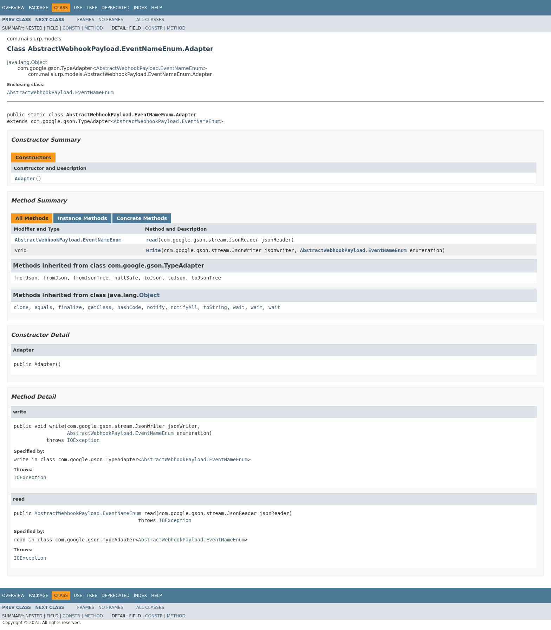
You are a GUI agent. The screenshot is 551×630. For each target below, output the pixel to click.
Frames (86, 19)
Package (38, 7)
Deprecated (116, 7)
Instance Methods (82, 218)
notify (156, 307)
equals (43, 307)
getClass (99, 307)
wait (239, 307)
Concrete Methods (142, 218)
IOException (83, 440)
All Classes (150, 19)
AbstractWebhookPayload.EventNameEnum (149, 68)
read (152, 240)
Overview (13, 7)
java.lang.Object (27, 62)
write (153, 250)
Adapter (25, 178)
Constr (71, 28)
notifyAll (184, 307)
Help (156, 7)
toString (215, 307)
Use (78, 7)
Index (140, 7)
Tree (91, 7)
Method (93, 28)
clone (21, 307)
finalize (70, 307)
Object (149, 295)
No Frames (110, 19)
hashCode (129, 307)
